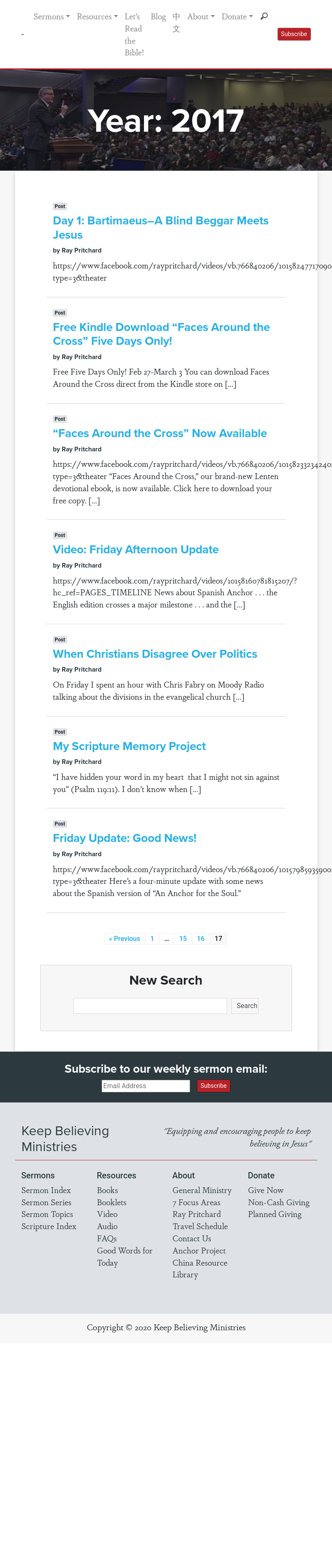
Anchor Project (199, 1250)
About (198, 16)
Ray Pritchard (197, 1213)
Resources (94, 16)
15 (183, 939)
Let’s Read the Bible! (134, 34)
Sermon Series (46, 1202)
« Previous (124, 939)
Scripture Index (48, 1226)
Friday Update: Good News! (124, 837)
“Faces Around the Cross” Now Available (160, 433)
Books (107, 1190)
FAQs (107, 1238)
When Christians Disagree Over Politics (155, 653)
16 (200, 939)
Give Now (266, 1190)
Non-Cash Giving (278, 1202)
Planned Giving (274, 1213)
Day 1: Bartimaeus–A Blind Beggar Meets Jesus (161, 227)
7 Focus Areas (196, 1202)
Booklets (111, 1202)
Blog (158, 16)
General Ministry (202, 1190)
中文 (176, 22)
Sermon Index (46, 1190)
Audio (107, 1226)
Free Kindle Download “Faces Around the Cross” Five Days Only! (161, 333)
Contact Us (192, 1238)
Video (107, 1213)
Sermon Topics (47, 1213)
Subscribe (294, 34)
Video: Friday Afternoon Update (136, 549)
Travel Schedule (200, 1226)
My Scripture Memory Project (129, 745)
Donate (234, 16)
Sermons (49, 16)
